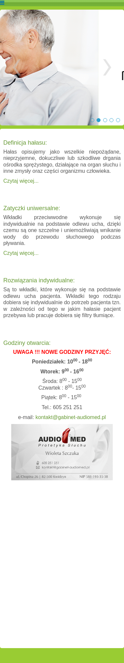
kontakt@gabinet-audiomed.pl (70, 417)
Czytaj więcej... (21, 181)
